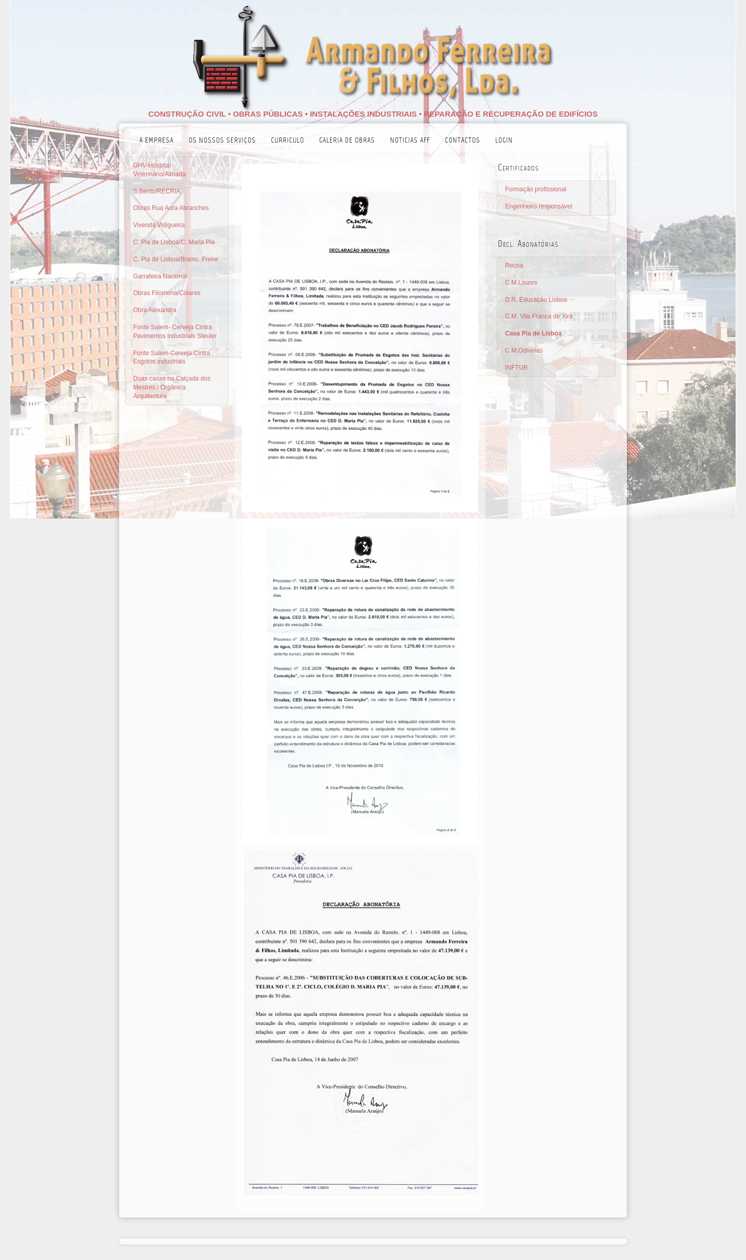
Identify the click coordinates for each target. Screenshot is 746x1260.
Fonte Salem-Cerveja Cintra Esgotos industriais (171, 357)
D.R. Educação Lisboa (536, 299)
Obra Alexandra (154, 310)
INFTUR (516, 367)
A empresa (156, 141)
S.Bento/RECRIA (156, 191)
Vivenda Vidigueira (159, 225)
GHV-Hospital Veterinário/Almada (159, 170)
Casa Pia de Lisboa (533, 333)
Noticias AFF (410, 141)
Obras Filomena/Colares (166, 293)
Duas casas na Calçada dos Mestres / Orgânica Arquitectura (171, 387)
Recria (514, 265)
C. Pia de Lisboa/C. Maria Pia (173, 242)
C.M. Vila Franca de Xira (539, 316)
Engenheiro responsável (538, 206)
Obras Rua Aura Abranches (171, 208)
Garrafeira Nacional (160, 276)
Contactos (462, 141)
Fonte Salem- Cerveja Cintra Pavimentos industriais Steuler (175, 332)
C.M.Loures (521, 282)
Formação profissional (535, 189)
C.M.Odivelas (523, 350)
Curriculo (287, 141)
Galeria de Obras (347, 141)
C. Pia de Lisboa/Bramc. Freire (175, 259)
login (504, 141)
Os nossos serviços (222, 141)
